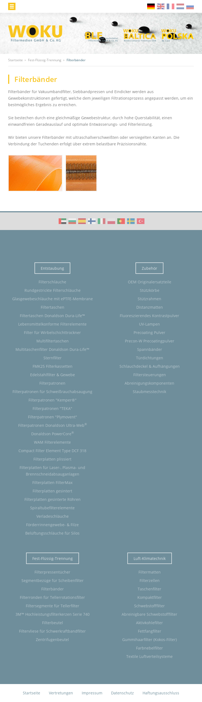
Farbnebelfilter (149, 648)
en (161, 6)
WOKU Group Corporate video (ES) (82, 221)
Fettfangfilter (149, 631)
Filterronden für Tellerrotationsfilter (52, 597)
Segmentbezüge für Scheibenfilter (52, 580)
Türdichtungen (149, 357)
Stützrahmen (149, 298)
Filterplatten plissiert (52, 459)
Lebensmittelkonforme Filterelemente (52, 324)
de (151, 6)
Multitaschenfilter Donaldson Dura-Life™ (52, 349)
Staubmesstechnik (149, 391)
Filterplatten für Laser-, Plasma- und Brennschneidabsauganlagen (52, 471)
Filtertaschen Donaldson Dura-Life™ (52, 315)
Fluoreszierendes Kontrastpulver (149, 315)
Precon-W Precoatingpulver (149, 341)
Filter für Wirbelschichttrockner (52, 332)
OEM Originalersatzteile (149, 281)
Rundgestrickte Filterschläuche (52, 290)
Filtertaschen (52, 307)
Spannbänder (149, 349)
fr (170, 6)
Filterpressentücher (52, 572)
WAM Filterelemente (52, 442)
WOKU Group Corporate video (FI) (92, 221)
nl (180, 6)
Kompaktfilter (149, 597)
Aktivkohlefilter (149, 622)
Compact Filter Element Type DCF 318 (52, 450)
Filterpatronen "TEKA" (52, 408)
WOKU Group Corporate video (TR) (140, 221)
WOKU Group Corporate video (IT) (101, 221)
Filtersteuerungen (149, 374)
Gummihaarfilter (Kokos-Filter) (149, 639)
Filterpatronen (52, 383)
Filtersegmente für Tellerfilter (52, 605)
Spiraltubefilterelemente (52, 507)
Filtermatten (149, 572)
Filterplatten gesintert (52, 490)
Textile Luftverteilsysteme (149, 656)
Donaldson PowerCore (52, 433)
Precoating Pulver (149, 332)
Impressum (92, 692)
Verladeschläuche (52, 516)
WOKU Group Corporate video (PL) (111, 221)
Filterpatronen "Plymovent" (52, 416)
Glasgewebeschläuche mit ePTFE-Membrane (52, 298)
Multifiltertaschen (52, 341)
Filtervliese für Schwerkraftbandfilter (52, 631)
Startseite (31, 692)
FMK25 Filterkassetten (52, 366)
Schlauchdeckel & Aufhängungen (149, 366)
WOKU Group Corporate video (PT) (121, 221)
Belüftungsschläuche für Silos (52, 533)
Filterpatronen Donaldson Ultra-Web (52, 425)
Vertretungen (61, 692)
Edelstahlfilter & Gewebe (52, 374)
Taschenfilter (149, 588)
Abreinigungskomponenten (149, 383)
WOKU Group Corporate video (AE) (62, 221)
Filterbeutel (52, 622)
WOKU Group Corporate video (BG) (72, 221)
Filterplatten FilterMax (52, 482)
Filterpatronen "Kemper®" (53, 400)
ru (190, 6)
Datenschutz (122, 692)
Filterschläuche (52, 281)
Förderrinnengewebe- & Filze (52, 524)
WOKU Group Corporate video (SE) (131, 221)
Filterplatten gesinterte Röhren (52, 499)
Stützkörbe (149, 290)
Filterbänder (52, 588)
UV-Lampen (149, 324)
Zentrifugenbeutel (52, 639)
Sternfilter (52, 357)
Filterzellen (150, 580)
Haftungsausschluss (161, 692)
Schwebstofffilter (149, 605)
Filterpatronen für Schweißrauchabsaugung (52, 391)
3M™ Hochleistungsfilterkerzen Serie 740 (52, 614)
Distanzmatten (149, 307)
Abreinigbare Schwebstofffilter (149, 614)
